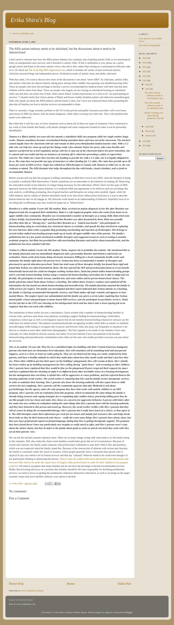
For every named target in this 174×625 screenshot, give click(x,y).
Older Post (124, 583)
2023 (144, 71)
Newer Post (16, 583)
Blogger (129, 612)
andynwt (109, 612)
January (149, 135)
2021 (144, 80)
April (148, 126)
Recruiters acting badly (149, 45)
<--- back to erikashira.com (21, 33)
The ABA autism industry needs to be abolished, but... (154, 95)
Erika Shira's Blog (33, 20)
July (147, 84)
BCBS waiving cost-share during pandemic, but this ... (154, 116)
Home (71, 583)
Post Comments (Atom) (32, 590)
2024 (144, 67)
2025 (144, 62)
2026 (144, 58)
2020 (144, 141)
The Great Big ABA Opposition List (46, 70)
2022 (144, 76)
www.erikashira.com (26, 604)
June (147, 88)
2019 (144, 145)
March (148, 131)
